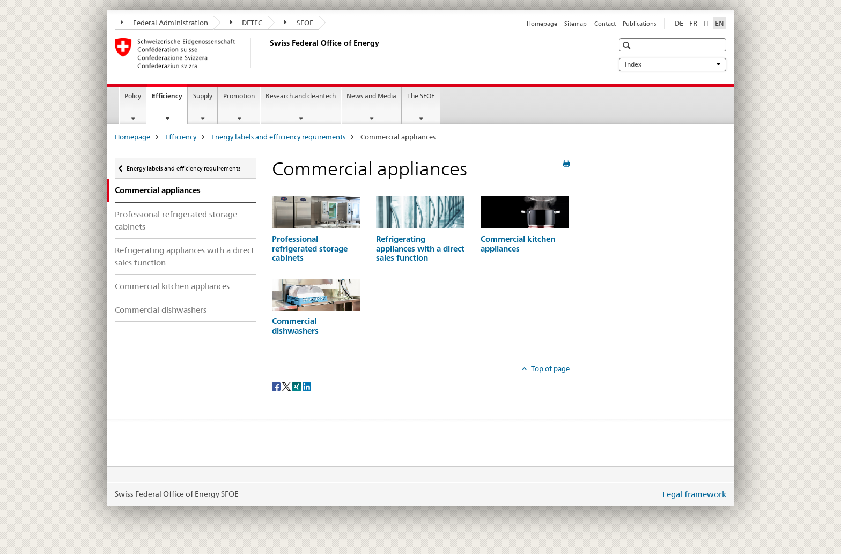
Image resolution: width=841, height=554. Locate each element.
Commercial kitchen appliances (172, 286)
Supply (202, 96)
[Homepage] (267, 53)
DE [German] (679, 23)
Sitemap (575, 23)
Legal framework (694, 494)
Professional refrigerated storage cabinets (176, 220)
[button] (628, 45)
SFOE (298, 22)
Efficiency (169, 99)
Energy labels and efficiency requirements (278, 136)
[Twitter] (287, 386)
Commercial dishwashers (160, 310)
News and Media (371, 96)
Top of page (549, 368)
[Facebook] (277, 386)
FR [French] (693, 23)
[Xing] (297, 386)
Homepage (542, 23)
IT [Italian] (706, 23)
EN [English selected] (719, 23)
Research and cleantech (300, 96)
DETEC (246, 22)
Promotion (239, 96)
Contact (605, 23)
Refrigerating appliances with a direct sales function (184, 256)
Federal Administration (164, 22)
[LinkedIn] (307, 386)
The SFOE (421, 96)
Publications (639, 23)
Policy (132, 96)
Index (672, 64)
